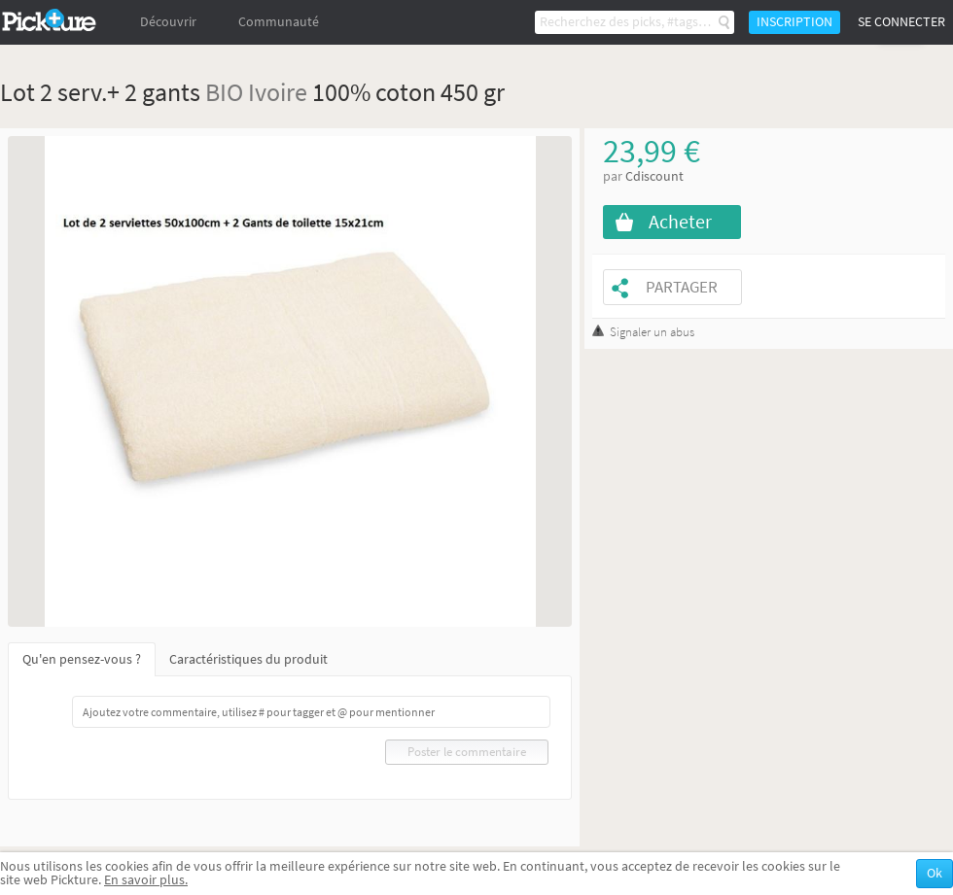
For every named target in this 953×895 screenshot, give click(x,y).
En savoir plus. (146, 880)
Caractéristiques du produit (248, 659)
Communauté (278, 22)
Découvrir (168, 22)
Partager (682, 287)
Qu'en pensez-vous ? (81, 659)
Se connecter (901, 22)
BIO (224, 92)
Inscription (794, 22)
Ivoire (277, 92)
